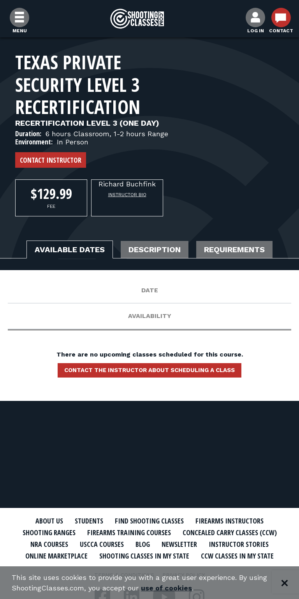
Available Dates (70, 249)
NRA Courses (49, 544)
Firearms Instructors (229, 520)
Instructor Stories (239, 544)
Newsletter (179, 544)
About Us (49, 520)
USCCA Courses (102, 544)
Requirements (234, 249)
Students (89, 520)
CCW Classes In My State (237, 555)
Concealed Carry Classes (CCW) (230, 532)
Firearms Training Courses (129, 532)
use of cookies (166, 588)
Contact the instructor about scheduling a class (149, 370)
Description (154, 249)
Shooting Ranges (49, 532)
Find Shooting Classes (149, 520)
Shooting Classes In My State (144, 555)
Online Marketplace (56, 555)
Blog (142, 544)
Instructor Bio (127, 194)
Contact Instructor (50, 160)
